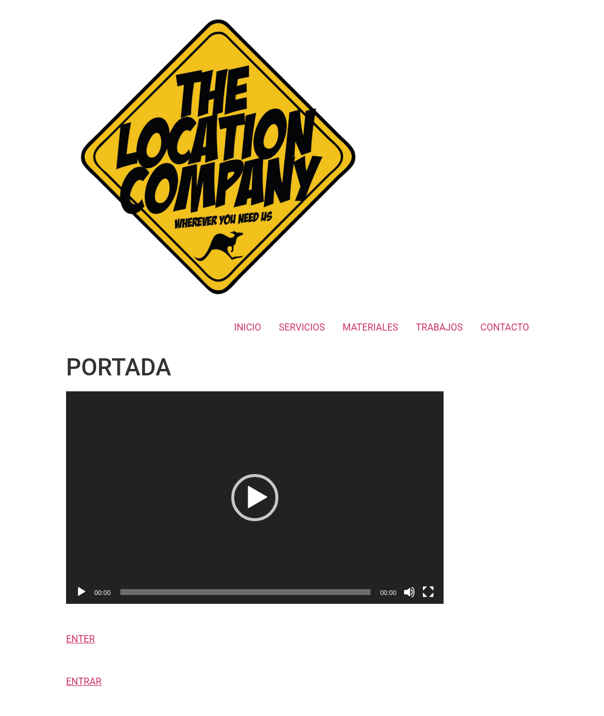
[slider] (245, 592)
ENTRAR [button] (83, 681)
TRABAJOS (439, 327)
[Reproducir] (81, 592)
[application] (255, 497)
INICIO (247, 327)
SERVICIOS (302, 327)
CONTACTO (505, 327)
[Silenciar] (409, 592)
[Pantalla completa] (428, 592)
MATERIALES (370, 327)
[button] (254, 497)
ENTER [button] (80, 639)
